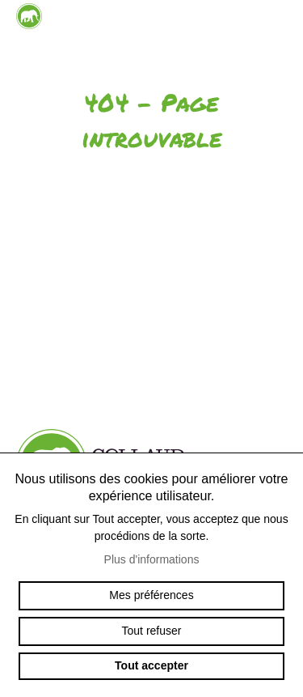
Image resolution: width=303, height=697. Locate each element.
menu (274, 32)
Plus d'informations (152, 559)
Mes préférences (151, 595)
